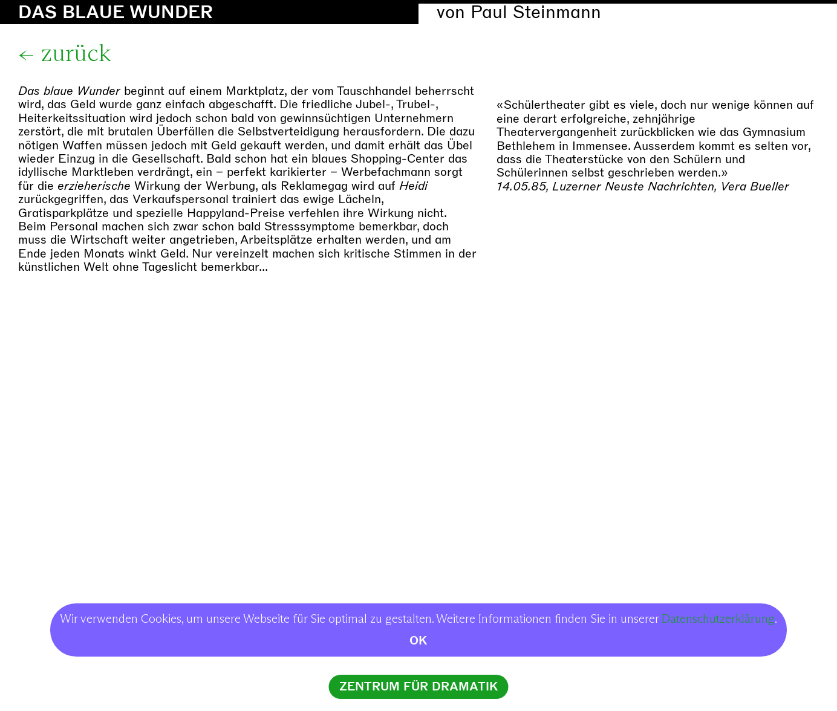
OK (418, 640)
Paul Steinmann (536, 12)
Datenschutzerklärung (718, 619)
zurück (76, 54)
